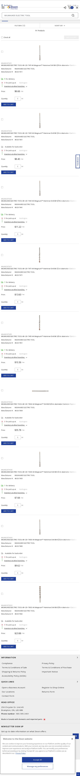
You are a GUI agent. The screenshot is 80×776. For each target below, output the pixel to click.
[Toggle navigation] (3, 7)
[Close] (72, 739)
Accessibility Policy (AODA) (14, 676)
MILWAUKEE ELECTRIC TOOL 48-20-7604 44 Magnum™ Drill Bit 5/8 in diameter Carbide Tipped (38, 404)
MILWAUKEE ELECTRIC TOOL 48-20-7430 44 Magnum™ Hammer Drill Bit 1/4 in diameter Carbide (39, 472)
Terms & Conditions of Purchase (57, 667)
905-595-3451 (22, 713)
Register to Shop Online (53, 687)
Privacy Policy (48, 663)
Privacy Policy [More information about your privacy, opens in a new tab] (21, 753)
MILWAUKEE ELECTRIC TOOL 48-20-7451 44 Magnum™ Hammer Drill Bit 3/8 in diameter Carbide (39, 336)
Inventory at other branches (14, 86)
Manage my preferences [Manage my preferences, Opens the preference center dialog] (37, 766)
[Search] (40, 15)
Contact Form (8, 696)
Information (40, 657)
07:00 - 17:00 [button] (71, 5)
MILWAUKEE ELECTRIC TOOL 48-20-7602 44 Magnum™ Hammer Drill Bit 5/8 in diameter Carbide (39, 607)
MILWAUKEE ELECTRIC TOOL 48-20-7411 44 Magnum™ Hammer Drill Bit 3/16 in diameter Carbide (39, 65)
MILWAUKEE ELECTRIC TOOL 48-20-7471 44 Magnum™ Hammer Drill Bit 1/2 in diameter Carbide (38, 269)
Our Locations (8, 692)
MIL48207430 (6, 470)
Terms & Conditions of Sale (14, 667)
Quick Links (40, 681)
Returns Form (48, 692)
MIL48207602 (6, 605)
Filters (20, 26)
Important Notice (50, 672)
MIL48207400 (6, 538)
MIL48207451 (6, 334)
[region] (37, 754)
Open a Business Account (13, 687)
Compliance (7, 663)
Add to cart (8, 104)
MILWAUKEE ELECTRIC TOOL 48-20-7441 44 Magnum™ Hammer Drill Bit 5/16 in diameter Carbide (39, 201)
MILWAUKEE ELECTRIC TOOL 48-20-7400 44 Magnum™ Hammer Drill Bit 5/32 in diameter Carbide (39, 540)
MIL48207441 (6, 199)
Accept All (37, 760)
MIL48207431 (6, 131)
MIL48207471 (6, 267)
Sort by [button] (59, 26)
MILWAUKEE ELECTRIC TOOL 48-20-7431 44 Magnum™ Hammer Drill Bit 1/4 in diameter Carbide (38, 133)
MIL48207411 (6, 63)
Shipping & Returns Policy (14, 672)
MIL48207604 (6, 402)
